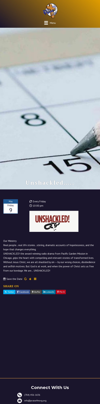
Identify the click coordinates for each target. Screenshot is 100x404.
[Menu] (50, 23)
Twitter (9, 291)
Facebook (23, 291)
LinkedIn (48, 291)
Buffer (36, 291)
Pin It (61, 291)
